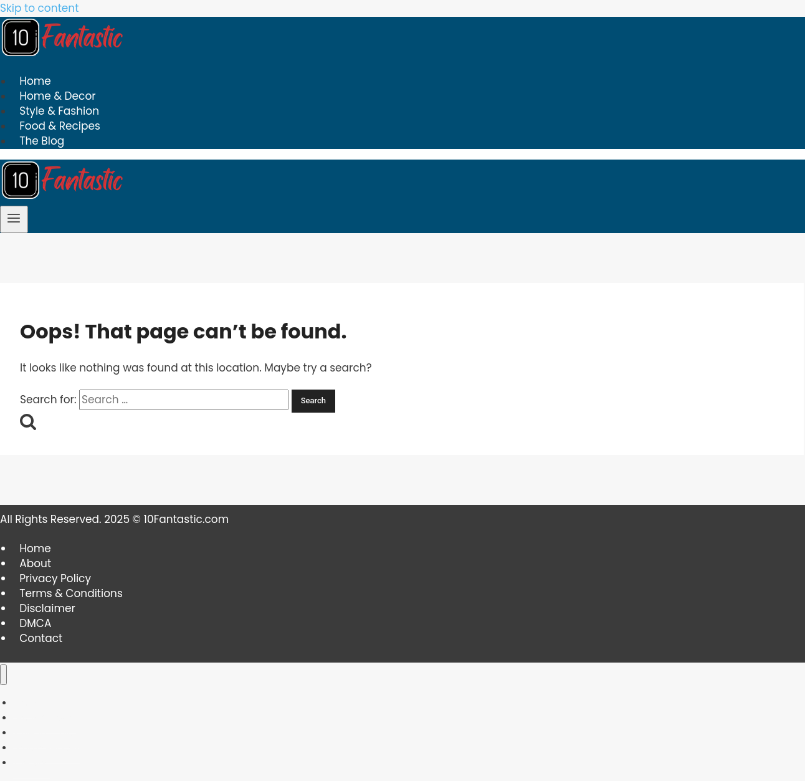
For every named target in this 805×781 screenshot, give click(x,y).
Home (35, 81)
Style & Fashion (59, 111)
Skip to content (39, 8)
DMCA (35, 623)
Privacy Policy (55, 578)
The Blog (41, 141)
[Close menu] (3, 674)
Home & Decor (57, 96)
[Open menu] (14, 219)
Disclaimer (47, 608)
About (35, 563)
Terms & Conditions (71, 593)
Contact (40, 638)
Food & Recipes (59, 126)
